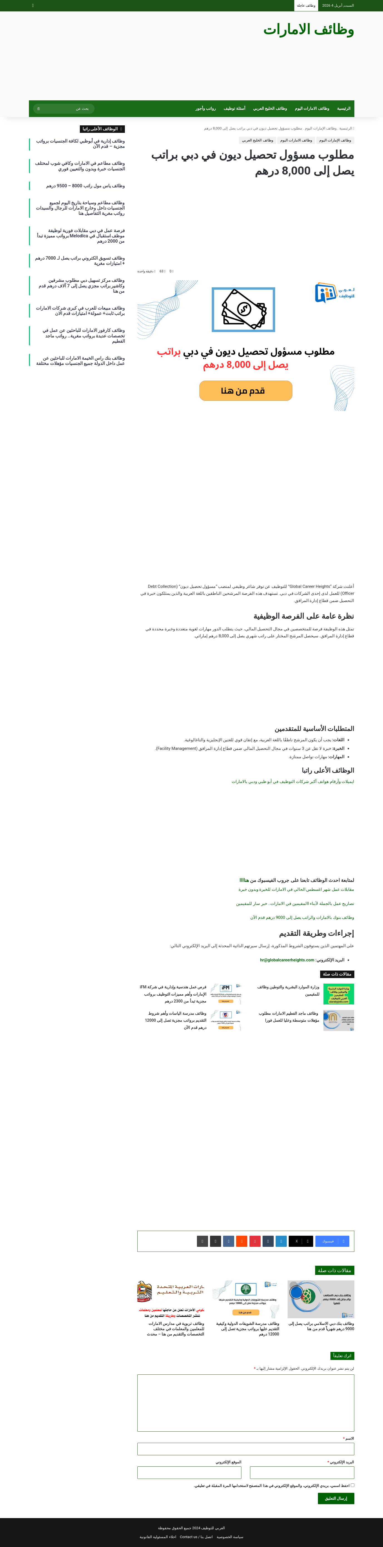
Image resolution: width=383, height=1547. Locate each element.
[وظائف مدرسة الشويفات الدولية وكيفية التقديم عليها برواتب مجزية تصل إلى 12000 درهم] (245, 1299)
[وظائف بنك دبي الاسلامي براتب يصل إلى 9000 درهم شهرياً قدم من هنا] (321, 1299)
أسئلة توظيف (234, 108)
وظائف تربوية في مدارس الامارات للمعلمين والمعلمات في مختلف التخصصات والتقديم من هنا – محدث (175, 1328)
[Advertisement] (136, 56)
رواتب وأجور (206, 108)
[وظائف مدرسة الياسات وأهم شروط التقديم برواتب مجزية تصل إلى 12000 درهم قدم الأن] (226, 1020)
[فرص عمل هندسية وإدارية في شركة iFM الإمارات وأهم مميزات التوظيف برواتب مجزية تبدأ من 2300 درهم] (226, 994)
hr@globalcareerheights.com (287, 959)
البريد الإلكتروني (340, 1462)
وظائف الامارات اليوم (312, 108)
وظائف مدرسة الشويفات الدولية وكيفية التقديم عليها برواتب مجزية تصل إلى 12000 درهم (247, 1328)
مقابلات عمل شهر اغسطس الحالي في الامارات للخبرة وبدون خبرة (296, 889)
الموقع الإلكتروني (228, 1462)
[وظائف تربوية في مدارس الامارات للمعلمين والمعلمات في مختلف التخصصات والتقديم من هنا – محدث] (170, 1299)
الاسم (348, 1438)
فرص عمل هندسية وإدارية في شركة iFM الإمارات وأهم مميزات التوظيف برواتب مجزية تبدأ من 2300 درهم (173, 994)
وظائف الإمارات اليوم (321, 128)
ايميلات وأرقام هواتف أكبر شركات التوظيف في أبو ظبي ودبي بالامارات (293, 781)
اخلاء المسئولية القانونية (158, 1537)
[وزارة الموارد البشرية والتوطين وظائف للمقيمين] (338, 994)
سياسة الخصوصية (230, 1537)
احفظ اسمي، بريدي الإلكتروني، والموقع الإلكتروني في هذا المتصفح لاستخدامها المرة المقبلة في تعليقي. (272, 1486)
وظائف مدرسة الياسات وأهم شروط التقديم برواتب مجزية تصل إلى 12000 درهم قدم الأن (175, 1020)
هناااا (244, 880)
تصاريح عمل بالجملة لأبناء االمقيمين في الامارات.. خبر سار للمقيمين (294, 903)
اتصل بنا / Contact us (196, 1537)
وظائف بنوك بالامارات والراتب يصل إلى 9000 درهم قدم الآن (302, 917)
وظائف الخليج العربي (270, 108)
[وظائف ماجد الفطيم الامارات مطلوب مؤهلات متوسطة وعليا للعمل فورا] (338, 1020)
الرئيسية (343, 108)
